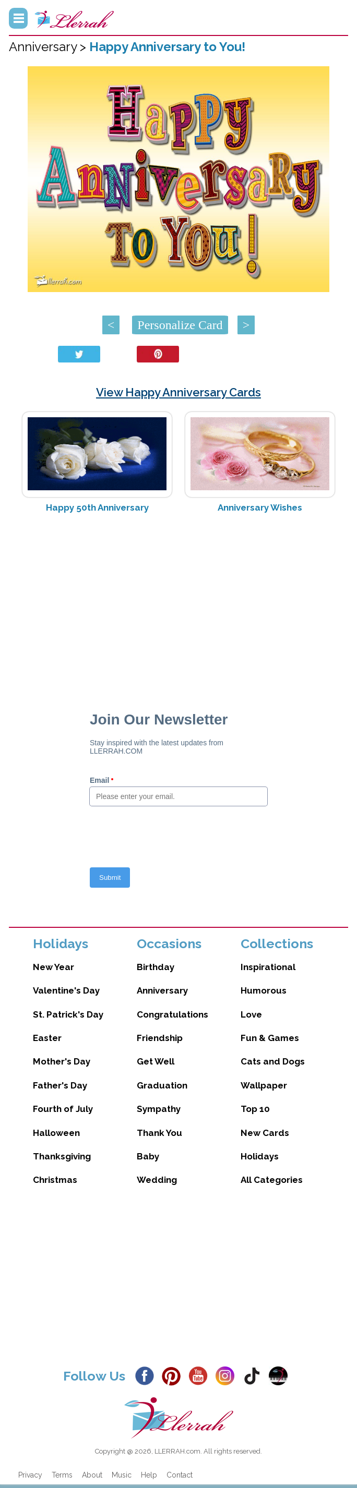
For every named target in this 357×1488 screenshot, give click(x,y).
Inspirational (268, 967)
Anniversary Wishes (260, 507)
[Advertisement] (178, 604)
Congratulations (172, 1014)
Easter (47, 1038)
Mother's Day (61, 1061)
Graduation (162, 1085)
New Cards (265, 1133)
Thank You (159, 1133)
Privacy (30, 1475)
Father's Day (60, 1085)
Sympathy (159, 1109)
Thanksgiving (62, 1156)
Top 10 (255, 1109)
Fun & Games (270, 1038)
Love (251, 1014)
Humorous (264, 990)
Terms (62, 1475)
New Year (53, 967)
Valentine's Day (66, 990)
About (92, 1475)
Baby (148, 1156)
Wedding (157, 1180)
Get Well (155, 1061)
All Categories (272, 1180)
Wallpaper (264, 1085)
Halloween (56, 1133)
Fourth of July (63, 1109)
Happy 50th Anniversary (97, 507)
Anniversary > (49, 46)
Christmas (55, 1180)
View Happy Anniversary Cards (178, 392)
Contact (179, 1475)
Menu (18, 18)
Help (149, 1475)
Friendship (160, 1038)
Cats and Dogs (273, 1061)
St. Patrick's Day (68, 1014)
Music (122, 1475)
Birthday (155, 967)
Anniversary (162, 990)
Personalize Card (179, 325)
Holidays (260, 1156)
